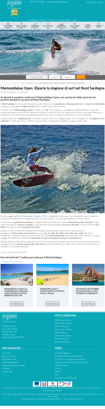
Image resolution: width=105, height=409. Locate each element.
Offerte (42, 20)
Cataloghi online (9, 359)
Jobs (74, 20)
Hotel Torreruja (61, 332)
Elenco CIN (7, 371)
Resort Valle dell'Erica (64, 323)
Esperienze (52, 20)
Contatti (5, 368)
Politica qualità (61, 365)
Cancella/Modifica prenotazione (68, 356)
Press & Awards (8, 356)
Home (23, 83)
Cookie (58, 371)
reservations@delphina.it (56, 2)
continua (17, 304)
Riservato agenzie (62, 353)
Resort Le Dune (61, 338)
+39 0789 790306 (37, 2)
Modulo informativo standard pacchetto (72, 362)
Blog (36, 83)
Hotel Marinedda (62, 326)
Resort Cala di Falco (63, 329)
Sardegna (32, 20)
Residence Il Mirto (62, 341)
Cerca (81, 77)
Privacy (58, 368)
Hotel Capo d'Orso (63, 320)
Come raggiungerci (10, 362)
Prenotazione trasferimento (13, 365)
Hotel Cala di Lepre (63, 335)
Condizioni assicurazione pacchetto (70, 359)
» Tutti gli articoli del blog (11, 261)
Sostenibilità (65, 20)
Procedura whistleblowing (66, 377)
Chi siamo (6, 353)
